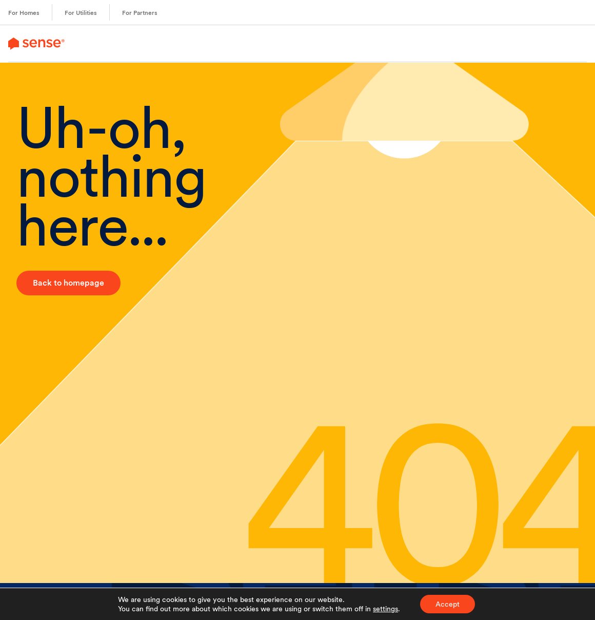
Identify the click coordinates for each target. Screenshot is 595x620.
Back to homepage (68, 283)
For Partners (139, 12)
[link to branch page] (36, 43)
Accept (447, 604)
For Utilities (81, 12)
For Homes (23, 12)
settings (385, 609)
